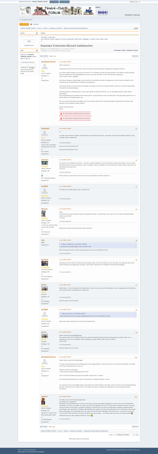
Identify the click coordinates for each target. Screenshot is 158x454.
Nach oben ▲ (136, 449)
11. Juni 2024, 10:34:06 (65, 128)
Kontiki (101, 39)
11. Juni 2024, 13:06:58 (65, 186)
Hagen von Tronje (60, 39)
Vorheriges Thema (120, 50)
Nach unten (44, 56)
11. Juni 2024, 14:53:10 (65, 208)
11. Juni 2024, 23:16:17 (65, 284)
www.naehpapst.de (76, 335)
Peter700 (46, 39)
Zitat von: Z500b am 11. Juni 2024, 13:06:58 (74, 244)
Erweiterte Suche (29, 45)
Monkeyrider (70, 39)
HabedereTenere (49, 62)
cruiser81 (92, 39)
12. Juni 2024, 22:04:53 (65, 396)
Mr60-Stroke (78, 39)
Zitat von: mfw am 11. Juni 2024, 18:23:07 (73, 313)
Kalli (97, 39)
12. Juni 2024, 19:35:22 (65, 332)
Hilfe (113, 449)
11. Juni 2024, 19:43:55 (65, 259)
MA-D (45, 396)
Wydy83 (46, 128)
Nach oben (43, 426)
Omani (45, 160)
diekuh (45, 259)
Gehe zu (111, 434)
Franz (45, 209)
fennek (52, 39)
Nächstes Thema (132, 50)
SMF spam (72, 439)
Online (43, 33)
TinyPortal (108, 449)
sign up (27, 58)
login (22, 58)
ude (42, 39)
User (22, 50)
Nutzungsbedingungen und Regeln (124, 449)
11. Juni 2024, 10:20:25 (65, 61)
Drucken (135, 56)
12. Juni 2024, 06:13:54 (65, 309)
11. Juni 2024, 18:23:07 (65, 240)
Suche (23, 33)
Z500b (45, 186)
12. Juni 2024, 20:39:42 (65, 357)
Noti (44, 285)
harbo (106, 39)
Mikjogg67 (86, 39)
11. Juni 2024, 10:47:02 (65, 159)
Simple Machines (32, 449)
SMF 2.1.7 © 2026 (22, 449)
